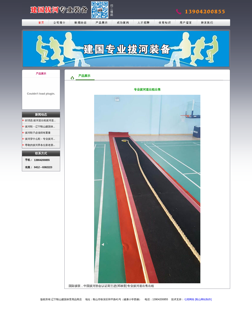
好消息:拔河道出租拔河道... (40, 120)
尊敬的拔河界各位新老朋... (40, 145)
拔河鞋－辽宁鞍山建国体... (40, 126)
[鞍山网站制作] (203, 299)
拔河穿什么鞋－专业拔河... (40, 138)
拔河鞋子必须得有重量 (38, 132)
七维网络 (189, 299)
